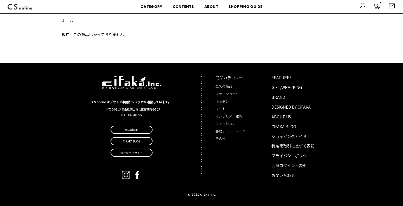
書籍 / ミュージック (230, 130)
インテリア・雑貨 (228, 116)
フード (220, 108)
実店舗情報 (132, 130)
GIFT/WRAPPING (286, 87)
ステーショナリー (228, 93)
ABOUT (211, 6)
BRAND (278, 97)
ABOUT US (281, 117)
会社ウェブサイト (131, 153)
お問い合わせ (283, 175)
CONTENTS (183, 6)
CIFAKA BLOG (283, 126)
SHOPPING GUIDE (245, 6)
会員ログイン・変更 (289, 165)
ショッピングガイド (289, 136)
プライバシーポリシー (291, 155)
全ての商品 (223, 86)
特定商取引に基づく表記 (293, 146)
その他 (220, 138)
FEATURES (281, 77)
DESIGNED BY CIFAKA (291, 107)
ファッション (225, 123)
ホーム (67, 21)
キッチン (222, 101)
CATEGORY (151, 6)
